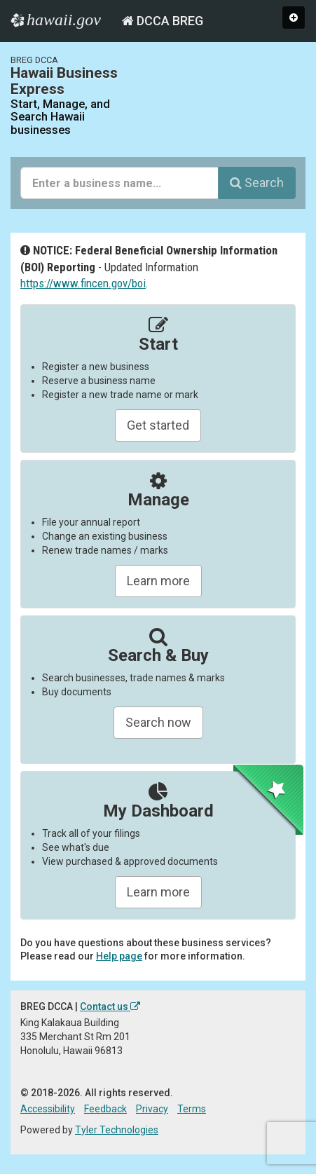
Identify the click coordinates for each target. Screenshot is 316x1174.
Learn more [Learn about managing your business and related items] (158, 892)
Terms (191, 1108)
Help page (119, 956)
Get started (158, 425)
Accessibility (47, 1108)
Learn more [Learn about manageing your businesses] (158, 580)
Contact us (110, 1006)
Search (257, 182)
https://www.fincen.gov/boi (83, 283)
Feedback (105, 1108)
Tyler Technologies (116, 1129)
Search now (158, 722)
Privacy (152, 1108)
